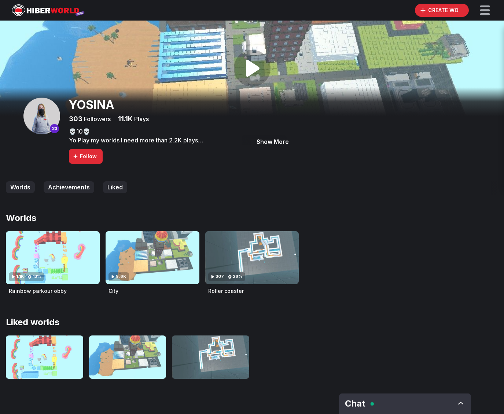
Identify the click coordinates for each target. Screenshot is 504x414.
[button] (485, 10)
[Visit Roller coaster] (252, 257)
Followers (96, 119)
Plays (141, 119)
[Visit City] (152, 257)
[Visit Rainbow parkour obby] (53, 257)
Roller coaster (226, 291)
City (113, 291)
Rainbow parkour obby (38, 291)
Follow (85, 156)
